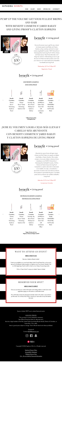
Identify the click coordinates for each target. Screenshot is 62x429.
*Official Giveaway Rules (31, 118)
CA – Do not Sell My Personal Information (31, 356)
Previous (3, 100)
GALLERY (33, 9)
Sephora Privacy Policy (31, 350)
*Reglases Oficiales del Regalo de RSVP (31, 233)
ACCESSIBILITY (56, 9)
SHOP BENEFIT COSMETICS (31, 82)
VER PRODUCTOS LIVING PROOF (31, 198)
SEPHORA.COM (46, 9)
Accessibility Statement (31, 352)
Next (59, 100)
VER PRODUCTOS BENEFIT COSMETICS (31, 196)
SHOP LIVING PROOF (31, 85)
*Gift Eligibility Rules (31, 119)
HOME (26, 9)
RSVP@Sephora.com (33, 331)
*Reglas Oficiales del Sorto (31, 232)
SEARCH (39, 9)
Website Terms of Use (31, 354)
